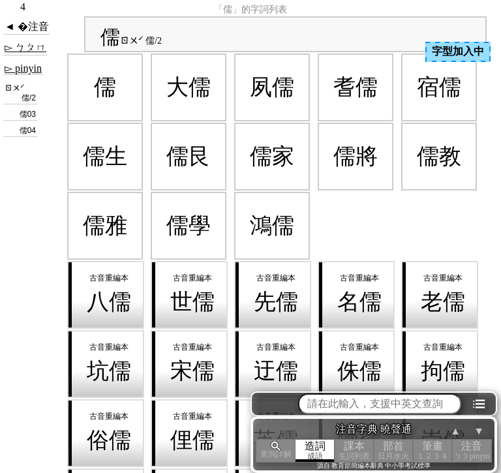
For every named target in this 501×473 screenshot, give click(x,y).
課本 (354, 450)
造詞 (315, 450)
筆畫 (432, 450)
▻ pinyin (23, 68)
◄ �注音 (27, 26)
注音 (471, 450)
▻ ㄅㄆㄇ (25, 47)
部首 (393, 450)
